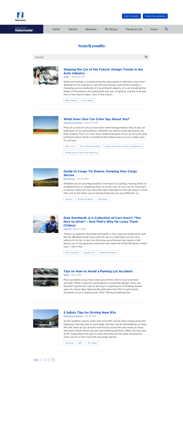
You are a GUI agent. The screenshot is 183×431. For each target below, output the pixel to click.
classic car (90, 253)
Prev (36, 360)
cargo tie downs (86, 199)
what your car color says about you (82, 153)
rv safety (93, 343)
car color (71, 146)
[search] (91, 57)
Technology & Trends (73, 123)
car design (88, 100)
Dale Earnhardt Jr (109, 253)
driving (70, 343)
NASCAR (67, 229)
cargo (69, 199)
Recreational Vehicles (73, 316)
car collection (73, 253)
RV (81, 343)
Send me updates (155, 16)
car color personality (90, 146)
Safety (66, 77)
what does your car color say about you (124, 146)
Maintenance (69, 179)
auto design (72, 100)
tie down (104, 199)
